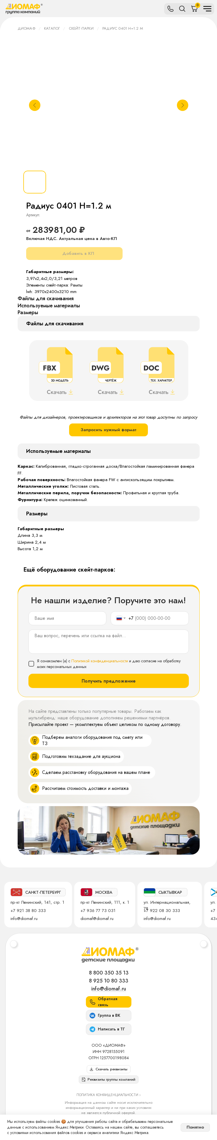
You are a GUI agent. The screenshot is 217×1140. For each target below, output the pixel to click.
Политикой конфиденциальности (99, 661)
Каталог (52, 28)
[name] (67, 618)
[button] (109, 1079)
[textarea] (108, 641)
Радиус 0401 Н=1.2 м (122, 28)
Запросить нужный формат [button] (108, 430)
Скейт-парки (81, 28)
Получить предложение (109, 681)
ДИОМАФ (26, 28)
